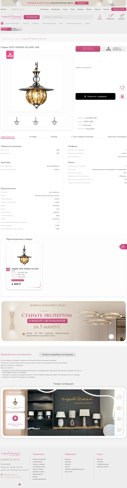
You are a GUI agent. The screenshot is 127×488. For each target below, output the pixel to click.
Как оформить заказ (39, 466)
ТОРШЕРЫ (35, 23)
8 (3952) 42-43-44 (17, 9)
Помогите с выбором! (95, 96)
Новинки (98, 9)
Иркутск (3, 9)
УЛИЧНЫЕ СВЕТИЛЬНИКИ (74, 23)
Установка (100, 462)
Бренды (35, 476)
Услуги (65, 9)
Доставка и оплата (38, 471)
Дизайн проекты (38, 474)
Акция (72, 9)
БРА (61, 23)
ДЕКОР (87, 23)
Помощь (106, 9)
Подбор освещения (15, 29)
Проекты (80, 9)
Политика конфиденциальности (74, 469)
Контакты (68, 464)
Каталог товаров (38, 469)
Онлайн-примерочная (39, 479)
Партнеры (68, 462)
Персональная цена (17, 280)
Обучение (100, 459)
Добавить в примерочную (114, 49)
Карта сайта (68, 471)
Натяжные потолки (4, 29)
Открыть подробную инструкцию (57, 354)
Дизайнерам (55, 9)
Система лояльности (12, 23)
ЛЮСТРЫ (26, 23)
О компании (44, 9)
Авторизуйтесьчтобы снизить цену (88, 48)
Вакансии (68, 459)
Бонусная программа (39, 459)
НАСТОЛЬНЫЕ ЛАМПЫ (49, 23)
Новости (89, 9)
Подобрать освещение (53, 17)
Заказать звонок (118, 9)
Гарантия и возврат (39, 464)
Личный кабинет (38, 462)
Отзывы (67, 466)
